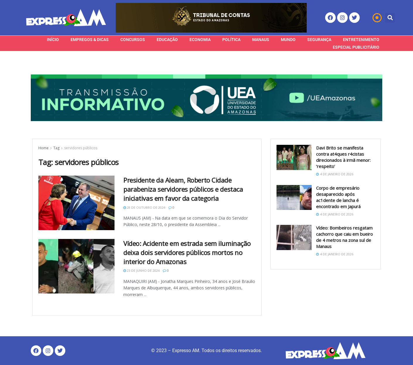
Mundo (288, 39)
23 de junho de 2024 (141, 270)
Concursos (132, 39)
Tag (56, 147)
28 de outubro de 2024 (144, 207)
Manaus (260, 39)
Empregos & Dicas (90, 39)
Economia (200, 39)
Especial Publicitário (356, 47)
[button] (390, 18)
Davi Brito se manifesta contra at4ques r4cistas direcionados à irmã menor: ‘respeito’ (343, 157)
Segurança (319, 39)
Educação (167, 39)
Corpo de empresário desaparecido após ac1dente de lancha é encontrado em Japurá (338, 197)
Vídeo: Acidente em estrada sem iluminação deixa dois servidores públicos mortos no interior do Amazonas (187, 252)
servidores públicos (80, 147)
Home (43, 147)
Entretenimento (361, 39)
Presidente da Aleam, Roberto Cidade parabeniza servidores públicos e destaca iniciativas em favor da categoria (183, 189)
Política (231, 39)
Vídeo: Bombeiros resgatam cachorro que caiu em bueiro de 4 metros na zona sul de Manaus (344, 237)
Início (53, 39)
